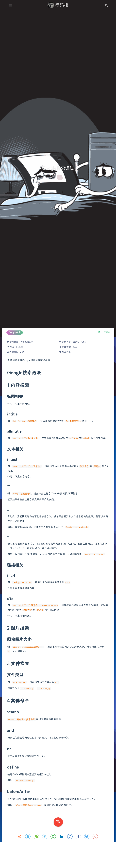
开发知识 (105, 332)
